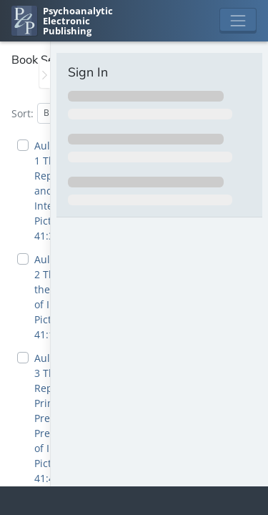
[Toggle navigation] (238, 21)
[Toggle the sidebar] (44, 75)
